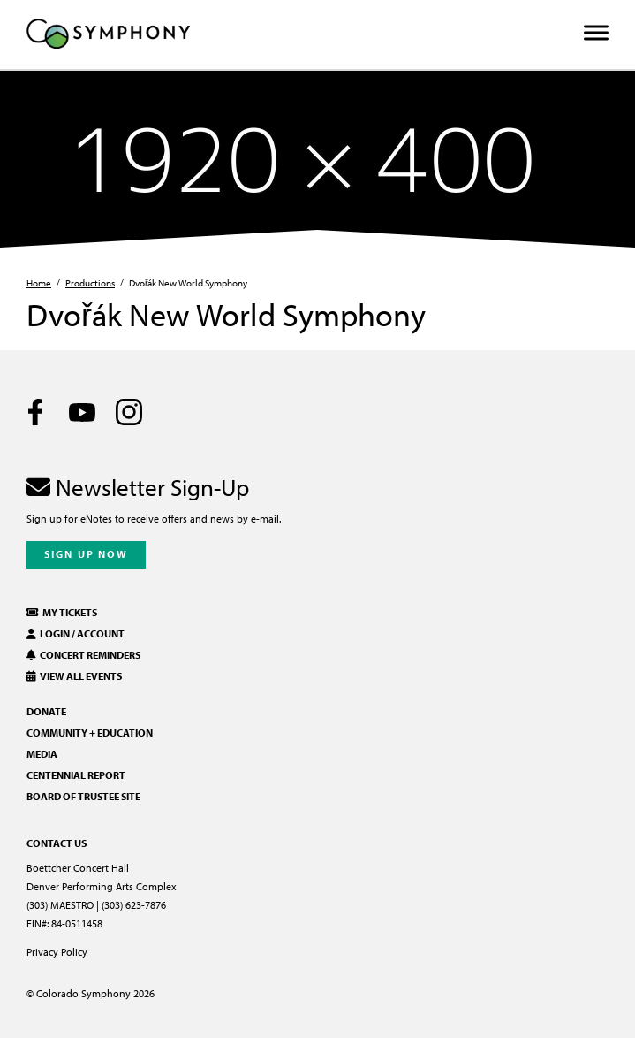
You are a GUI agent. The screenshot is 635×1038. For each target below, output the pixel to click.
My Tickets (61, 612)
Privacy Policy (56, 951)
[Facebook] (35, 412)
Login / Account (75, 633)
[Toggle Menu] (596, 33)
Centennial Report (75, 775)
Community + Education (89, 732)
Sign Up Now (86, 554)
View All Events (74, 676)
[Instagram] (129, 412)
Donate (46, 711)
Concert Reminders (83, 654)
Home (38, 283)
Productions (90, 283)
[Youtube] (82, 412)
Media (41, 753)
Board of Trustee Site (83, 796)
